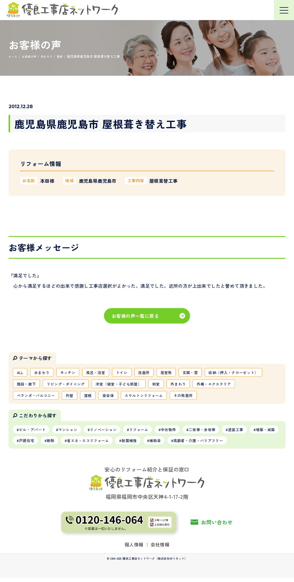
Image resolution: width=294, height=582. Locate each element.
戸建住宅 (62, 444)
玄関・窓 (204, 372)
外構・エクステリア (35, 397)
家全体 (164, 397)
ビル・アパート (34, 432)
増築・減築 (30, 444)
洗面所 (154, 372)
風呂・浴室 (102, 372)
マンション (72, 432)
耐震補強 (173, 444)
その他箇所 (244, 397)
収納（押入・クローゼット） (44, 385)
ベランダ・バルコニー (86, 397)
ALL (21, 372)
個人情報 (134, 548)
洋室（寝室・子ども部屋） (191, 385)
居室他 (178, 372)
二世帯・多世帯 (217, 432)
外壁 (123, 397)
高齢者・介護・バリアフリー (247, 444)
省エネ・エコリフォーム (128, 444)
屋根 (142, 397)
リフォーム (149, 432)
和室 (232, 385)
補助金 (201, 444)
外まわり (256, 385)
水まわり (44, 372)
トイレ (130, 372)
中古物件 (181, 432)
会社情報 (160, 548)
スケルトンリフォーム (202, 397)
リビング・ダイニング (135, 385)
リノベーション (110, 432)
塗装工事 (253, 432)
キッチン (72, 372)
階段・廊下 (92, 385)
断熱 (88, 444)
